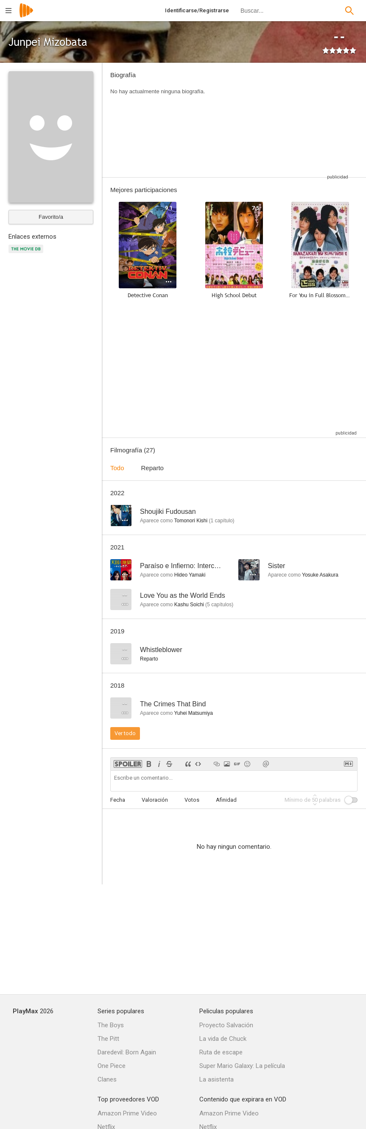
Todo (117, 467)
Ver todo (125, 733)
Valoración (155, 800)
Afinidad (226, 800)
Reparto (152, 467)
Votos (191, 800)
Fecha (117, 800)
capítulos (219, 605)
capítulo (222, 521)
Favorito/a (51, 217)
